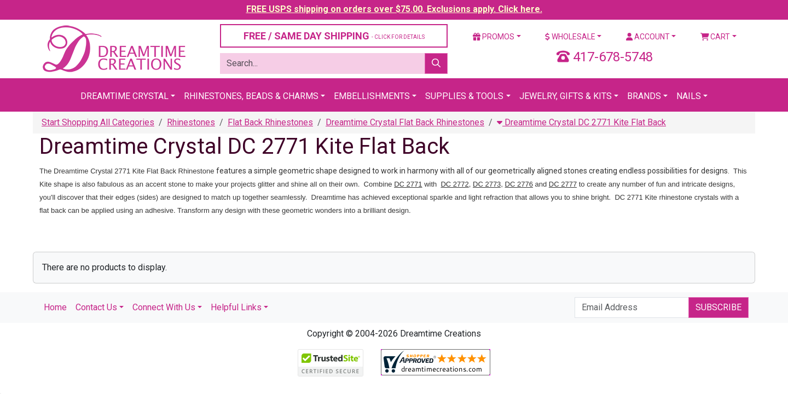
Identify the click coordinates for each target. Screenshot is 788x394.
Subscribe (718, 307)
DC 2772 (454, 184)
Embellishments (372, 96)
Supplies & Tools (464, 96)
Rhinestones (191, 122)
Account (648, 36)
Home (55, 307)
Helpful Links (236, 307)
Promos (493, 36)
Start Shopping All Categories (98, 122)
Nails (688, 96)
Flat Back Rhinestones (270, 122)
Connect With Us (163, 307)
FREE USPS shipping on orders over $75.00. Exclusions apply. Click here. (394, 9)
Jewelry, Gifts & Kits (565, 96)
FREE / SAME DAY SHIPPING (334, 36)
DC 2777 (563, 184)
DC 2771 (408, 184)
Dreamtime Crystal (124, 96)
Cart (715, 36)
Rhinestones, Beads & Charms (251, 96)
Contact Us (96, 307)
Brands (644, 96)
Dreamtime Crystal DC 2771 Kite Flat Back (581, 122)
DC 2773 (487, 184)
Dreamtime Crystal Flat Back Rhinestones (405, 122)
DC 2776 (519, 184)
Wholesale (570, 36)
